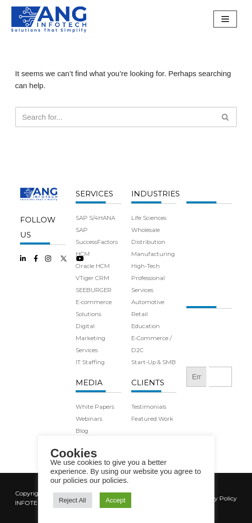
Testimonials (148, 406)
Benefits (197, 266)
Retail (139, 314)
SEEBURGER (94, 290)
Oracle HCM (93, 266)
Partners (198, 253)
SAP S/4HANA (95, 217)
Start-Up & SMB (153, 362)
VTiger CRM (92, 278)
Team (194, 241)
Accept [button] (116, 500)
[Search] (114, 117)
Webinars (89, 418)
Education (145, 326)
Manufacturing (153, 253)
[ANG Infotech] (50, 19)
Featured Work (152, 418)
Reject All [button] (72, 500)
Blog (82, 430)
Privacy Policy (216, 498)
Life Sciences (148, 217)
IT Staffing (90, 362)
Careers (196, 278)
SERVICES (94, 193)
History (196, 229)
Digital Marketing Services (90, 338)
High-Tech (145, 266)
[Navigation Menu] (225, 19)
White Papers (95, 406)
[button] (225, 117)
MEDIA (89, 382)
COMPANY (206, 193)
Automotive (147, 302)
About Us (199, 217)
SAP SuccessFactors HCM (97, 241)
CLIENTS (147, 382)
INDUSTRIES (155, 193)
